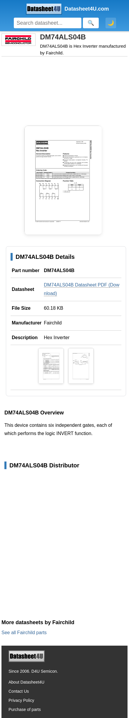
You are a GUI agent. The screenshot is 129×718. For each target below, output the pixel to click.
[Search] (47, 23)
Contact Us (19, 691)
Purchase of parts (25, 709)
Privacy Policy (21, 700)
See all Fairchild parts (24, 632)
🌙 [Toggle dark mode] (111, 23)
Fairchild (52, 322)
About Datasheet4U (26, 682)
